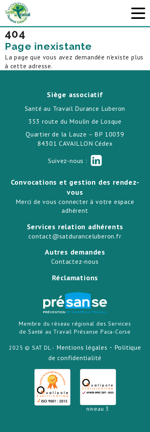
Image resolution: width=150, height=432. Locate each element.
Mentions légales (82, 347)
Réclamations (75, 277)
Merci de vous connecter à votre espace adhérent (75, 206)
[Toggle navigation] (138, 13)
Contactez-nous (74, 261)
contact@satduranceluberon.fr (74, 236)
